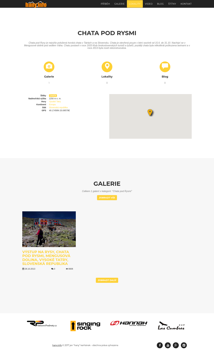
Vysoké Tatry (55, 101)
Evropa (52, 104)
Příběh (105, 5)
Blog (160, 5)
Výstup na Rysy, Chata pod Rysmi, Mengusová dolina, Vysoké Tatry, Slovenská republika (46, 258)
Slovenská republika (58, 107)
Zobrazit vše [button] (107, 197)
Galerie (119, 5)
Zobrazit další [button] (107, 280)
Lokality (135, 5)
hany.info (57, 345)
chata (53, 96)
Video (149, 5)
